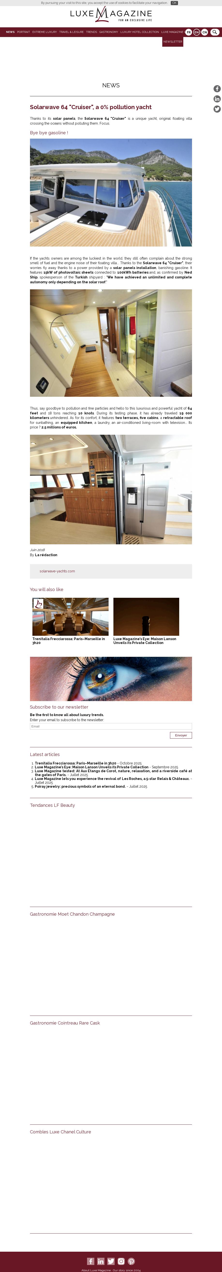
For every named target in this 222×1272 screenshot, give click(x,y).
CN (204, 32)
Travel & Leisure (71, 32)
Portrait (23, 32)
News (10, 32)
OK (174, 3)
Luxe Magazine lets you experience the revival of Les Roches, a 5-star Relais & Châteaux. (112, 779)
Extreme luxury (44, 32)
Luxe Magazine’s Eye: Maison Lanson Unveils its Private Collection (144, 641)
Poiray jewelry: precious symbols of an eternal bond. (80, 786)
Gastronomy (108, 32)
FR (189, 32)
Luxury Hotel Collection (139, 32)
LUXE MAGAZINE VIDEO (176, 32)
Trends (91, 32)
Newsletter (172, 41)
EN (196, 32)
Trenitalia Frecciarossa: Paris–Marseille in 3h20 (75, 763)
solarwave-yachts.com (57, 571)
